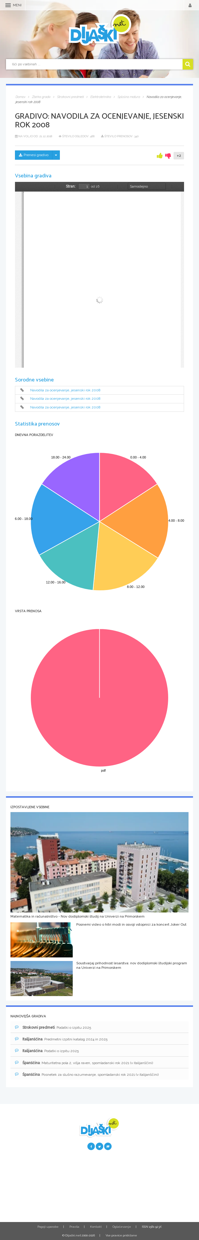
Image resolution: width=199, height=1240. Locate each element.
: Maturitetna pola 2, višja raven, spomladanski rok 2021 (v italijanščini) (84, 1063)
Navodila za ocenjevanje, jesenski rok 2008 (65, 390)
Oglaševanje (122, 1226)
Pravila (74, 1226)
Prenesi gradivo (33, 155)
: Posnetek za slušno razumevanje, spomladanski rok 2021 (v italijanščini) (87, 1074)
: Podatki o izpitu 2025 (53, 1027)
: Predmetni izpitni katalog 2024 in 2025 (61, 1039)
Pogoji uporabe (48, 1226)
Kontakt (96, 1226)
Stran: (70, 186)
